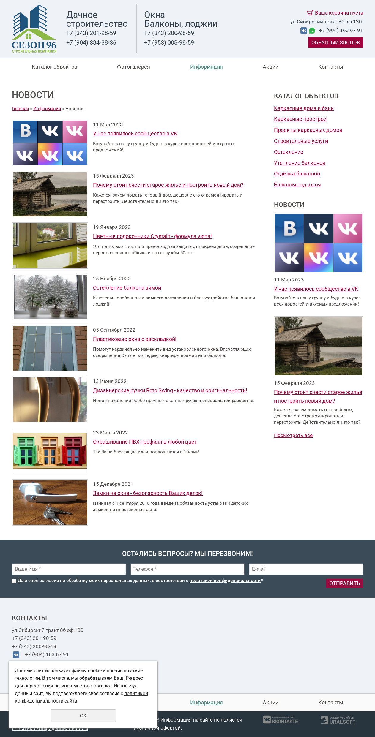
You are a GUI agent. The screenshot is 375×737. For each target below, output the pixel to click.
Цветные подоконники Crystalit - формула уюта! (152, 236)
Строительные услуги (301, 141)
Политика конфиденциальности (50, 728)
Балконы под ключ (297, 184)
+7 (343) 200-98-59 (169, 33)
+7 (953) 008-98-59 (169, 42)
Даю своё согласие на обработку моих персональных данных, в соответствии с (140, 580)
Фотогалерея (133, 67)
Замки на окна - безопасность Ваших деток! (148, 493)
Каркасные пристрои (300, 119)
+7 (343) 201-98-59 (91, 33)
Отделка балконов (297, 173)
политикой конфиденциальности (225, 580)
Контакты (330, 67)
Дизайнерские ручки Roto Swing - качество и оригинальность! (170, 390)
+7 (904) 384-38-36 (91, 42)
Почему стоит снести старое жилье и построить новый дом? (168, 185)
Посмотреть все (293, 435)
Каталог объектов (54, 67)
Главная (20, 108)
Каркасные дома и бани (304, 108)
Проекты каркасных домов (308, 130)
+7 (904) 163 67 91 (341, 30)
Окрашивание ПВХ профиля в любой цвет (145, 442)
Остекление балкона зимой (127, 287)
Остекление (288, 152)
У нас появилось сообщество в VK (135, 133)
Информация (206, 67)
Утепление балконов (299, 163)
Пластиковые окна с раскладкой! (135, 339)
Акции (270, 67)
